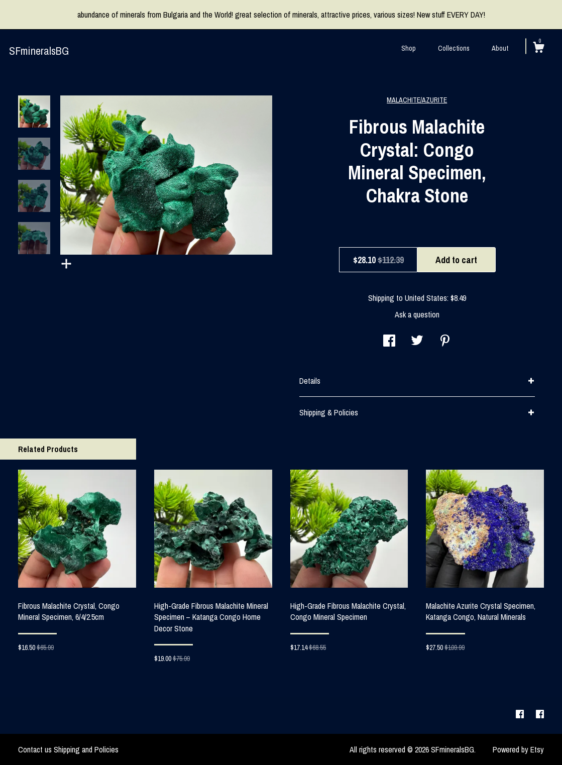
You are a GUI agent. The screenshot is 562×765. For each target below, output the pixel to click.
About (500, 48)
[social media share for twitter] (417, 341)
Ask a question (417, 314)
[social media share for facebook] (389, 341)
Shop (408, 48)
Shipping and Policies (86, 749)
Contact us (35, 749)
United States (426, 297)
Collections (454, 48)
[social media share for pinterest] (445, 341)
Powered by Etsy (518, 749)
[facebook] (521, 714)
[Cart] (538, 48)
